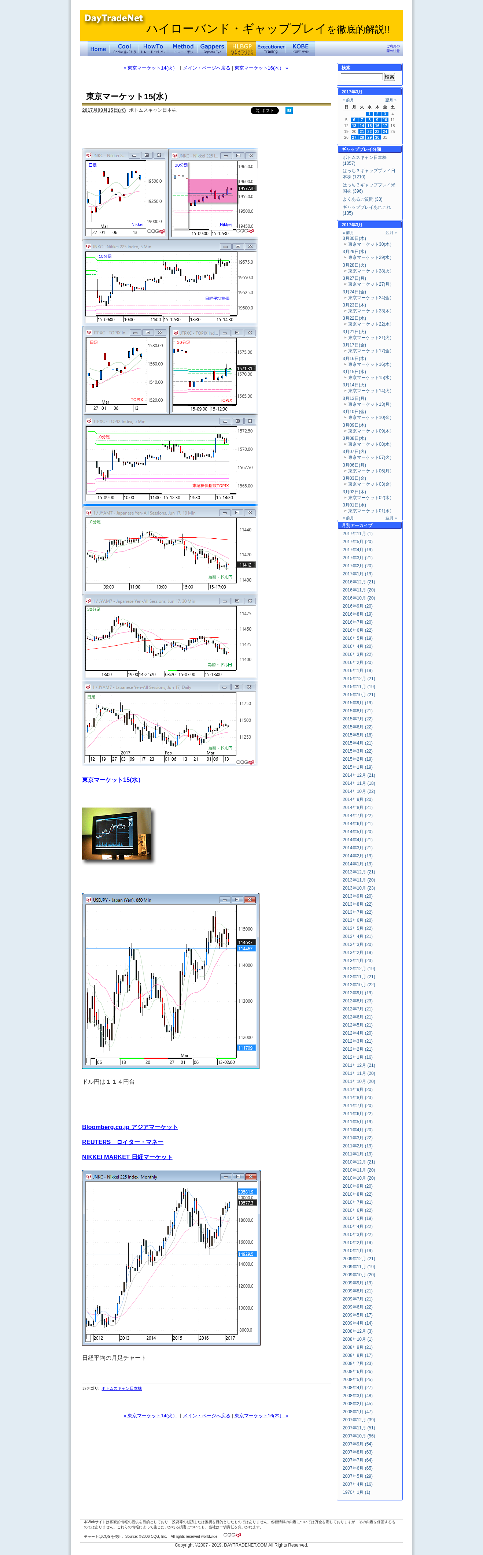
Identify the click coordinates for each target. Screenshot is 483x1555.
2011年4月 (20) (358, 1129)
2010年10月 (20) (359, 1178)
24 (385, 131)
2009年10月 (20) (359, 1274)
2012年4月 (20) (358, 1033)
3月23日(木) (354, 305)
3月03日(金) (354, 478)
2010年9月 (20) (358, 1186)
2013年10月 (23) (359, 888)
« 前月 (348, 100)
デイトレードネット (99, 48)
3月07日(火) (354, 451)
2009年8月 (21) (358, 1291)
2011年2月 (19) (358, 1145)
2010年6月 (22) (358, 1210)
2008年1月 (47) (358, 1411)
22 (370, 131)
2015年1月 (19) (358, 767)
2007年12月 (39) (359, 1419)
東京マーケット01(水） (371, 510)
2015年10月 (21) (359, 694)
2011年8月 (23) (358, 1097)
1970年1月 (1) (356, 1492)
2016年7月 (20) (358, 622)
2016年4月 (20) (358, 646)
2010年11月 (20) (359, 1170)
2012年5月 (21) (358, 1025)
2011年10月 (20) (359, 1081)
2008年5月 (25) (358, 1379)
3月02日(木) (354, 491)
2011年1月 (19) (358, 1154)
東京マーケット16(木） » (261, 68)
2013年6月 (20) (358, 920)
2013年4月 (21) (358, 936)
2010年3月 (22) (358, 1234)
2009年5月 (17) (358, 1315)
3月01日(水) (354, 505)
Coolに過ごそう (124, 48)
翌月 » (391, 100)
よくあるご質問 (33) (363, 199)
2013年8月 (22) (358, 904)
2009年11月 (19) (359, 1266)
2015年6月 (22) (358, 727)
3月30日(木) (354, 238)
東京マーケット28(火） (371, 271)
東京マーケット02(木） (371, 497)
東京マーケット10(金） (371, 417)
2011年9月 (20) (358, 1089)
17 (385, 125)
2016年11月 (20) (359, 590)
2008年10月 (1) (358, 1339)
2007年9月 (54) (358, 1444)
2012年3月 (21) (358, 1041)
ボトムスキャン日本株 (122, 1388)
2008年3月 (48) (358, 1395)
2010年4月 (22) (358, 1226)
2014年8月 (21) (358, 807)
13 (354, 125)
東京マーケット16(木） (371, 364)
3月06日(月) (354, 465)
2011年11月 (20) (359, 1073)
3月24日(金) (354, 291)
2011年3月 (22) (358, 1137)
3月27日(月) (354, 278)
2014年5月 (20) (358, 831)
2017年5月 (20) (358, 541)
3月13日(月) (354, 398)
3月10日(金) (354, 411)
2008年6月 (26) (358, 1371)
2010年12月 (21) (359, 1162)
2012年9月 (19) (358, 992)
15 (370, 125)
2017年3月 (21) (358, 557)
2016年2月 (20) (358, 662)
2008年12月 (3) (358, 1331)
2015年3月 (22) (358, 751)
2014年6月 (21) (358, 823)
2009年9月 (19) (358, 1282)
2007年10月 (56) (359, 1436)
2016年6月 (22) (358, 630)
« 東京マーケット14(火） (150, 68)
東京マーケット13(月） (371, 404)
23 (377, 131)
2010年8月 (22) (358, 1194)
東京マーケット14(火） (371, 390)
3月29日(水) (354, 251)
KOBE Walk (300, 48)
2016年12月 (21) (359, 581)
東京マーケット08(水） (371, 444)
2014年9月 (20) (358, 799)
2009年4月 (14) (358, 1323)
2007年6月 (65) (358, 1468)
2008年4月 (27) (358, 1387)
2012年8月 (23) (358, 1000)
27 (354, 137)
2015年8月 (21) (358, 710)
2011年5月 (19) (358, 1121)
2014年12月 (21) (359, 775)
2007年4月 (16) (358, 1484)
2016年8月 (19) (358, 614)
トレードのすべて (153, 48)
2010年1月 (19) (358, 1250)
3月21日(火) (354, 331)
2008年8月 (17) (358, 1355)
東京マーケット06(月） (371, 471)
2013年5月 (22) (358, 928)
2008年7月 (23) (358, 1363)
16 (377, 125)
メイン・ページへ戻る (207, 68)
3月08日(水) (354, 438)
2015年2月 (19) (358, 759)
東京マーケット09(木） (371, 431)
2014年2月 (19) (358, 855)
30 (377, 137)
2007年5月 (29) (358, 1476)
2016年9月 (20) (358, 606)
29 (370, 137)
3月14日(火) (354, 384)
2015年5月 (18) (358, 735)
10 (385, 120)
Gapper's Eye (212, 48)
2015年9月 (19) (358, 702)
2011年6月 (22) (358, 1113)
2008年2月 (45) (358, 1403)
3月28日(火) (354, 265)
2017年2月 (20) (358, 565)
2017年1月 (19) (358, 573)
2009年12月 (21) (359, 1258)
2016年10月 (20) (359, 598)
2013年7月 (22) (358, 912)
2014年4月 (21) (358, 839)
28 (362, 137)
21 (362, 131)
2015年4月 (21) (358, 743)
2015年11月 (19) (359, 686)
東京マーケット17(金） (371, 350)
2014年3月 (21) (358, 847)
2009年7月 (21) (358, 1299)
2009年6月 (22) (358, 1307)
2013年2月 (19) (358, 952)
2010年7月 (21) (358, 1202)
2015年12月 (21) (359, 678)
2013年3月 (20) (358, 944)
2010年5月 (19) (358, 1218)
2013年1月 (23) (358, 960)
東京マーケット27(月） (371, 284)
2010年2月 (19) (358, 1242)
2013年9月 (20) (358, 896)
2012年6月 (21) (358, 1017)
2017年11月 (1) (358, 533)
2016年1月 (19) (358, 670)
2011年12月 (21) (359, 1065)
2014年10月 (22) (359, 791)
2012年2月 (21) (358, 1049)
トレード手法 (183, 48)
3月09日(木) (354, 425)
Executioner (270, 48)
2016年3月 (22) (358, 654)
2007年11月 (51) (359, 1427)
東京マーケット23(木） (371, 310)
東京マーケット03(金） (371, 484)
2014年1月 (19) (358, 863)
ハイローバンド (241, 48)
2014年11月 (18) (359, 783)
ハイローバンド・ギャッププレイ (268, 28)
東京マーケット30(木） (371, 244)
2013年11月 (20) (359, 880)
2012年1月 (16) (358, 1057)
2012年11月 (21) (359, 976)
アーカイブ (361, 525)
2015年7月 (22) (358, 718)
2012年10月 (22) (359, 984)
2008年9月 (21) (358, 1347)
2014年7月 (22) (358, 815)
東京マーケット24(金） (371, 297)
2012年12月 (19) (359, 968)
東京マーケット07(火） (371, 457)
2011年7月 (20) (358, 1105)
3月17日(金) (354, 345)
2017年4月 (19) (358, 549)
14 (362, 125)
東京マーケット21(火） (371, 337)
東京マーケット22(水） (371, 324)
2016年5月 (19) (358, 638)
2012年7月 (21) (358, 1009)
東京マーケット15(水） (371, 377)
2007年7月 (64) (358, 1460)
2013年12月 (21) (359, 872)
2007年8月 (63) (358, 1452)
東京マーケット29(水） (371, 257)
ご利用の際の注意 (393, 48)
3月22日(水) (354, 318)
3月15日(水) (354, 371)
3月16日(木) (354, 358)
